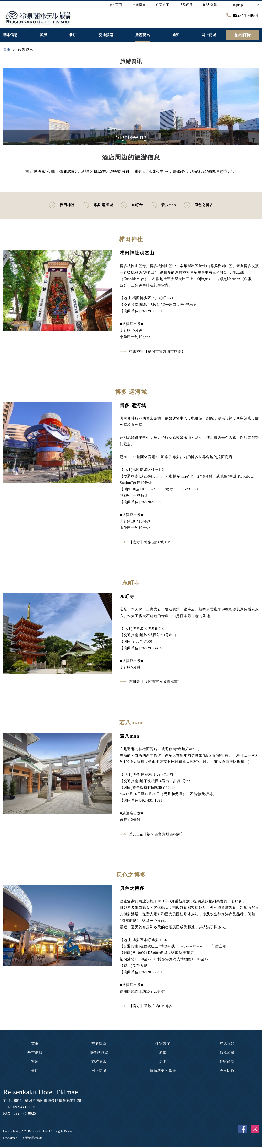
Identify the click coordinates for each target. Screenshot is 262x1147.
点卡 (163, 1061)
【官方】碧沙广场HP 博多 (146, 1006)
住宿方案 (162, 1044)
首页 (35, 1044)
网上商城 (98, 1071)
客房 (35, 1061)
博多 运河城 (97, 205)
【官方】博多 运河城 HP (145, 542)
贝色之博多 (198, 205)
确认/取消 (210, 5)
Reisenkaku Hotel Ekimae (40, 1092)
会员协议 (227, 1071)
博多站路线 (99, 1053)
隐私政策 (227, 1053)
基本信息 (34, 1053)
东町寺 (132, 205)
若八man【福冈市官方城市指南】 (152, 834)
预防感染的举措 (163, 1071)
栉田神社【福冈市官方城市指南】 (152, 351)
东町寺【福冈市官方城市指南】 (151, 682)
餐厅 (35, 1071)
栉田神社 (62, 205)
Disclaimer (10, 1138)
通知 (163, 1053)
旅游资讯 (98, 1061)
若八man (163, 205)
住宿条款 (227, 1061)
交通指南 (98, 1044)
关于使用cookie (32, 1138)
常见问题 (227, 1044)
